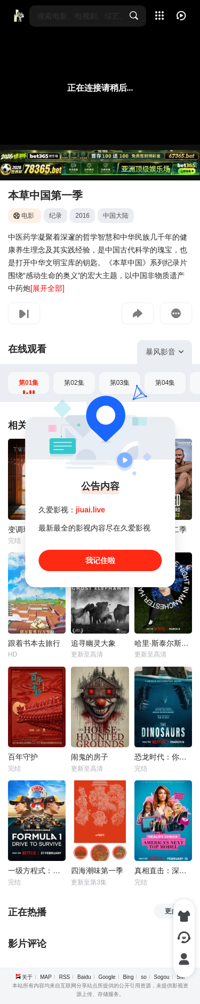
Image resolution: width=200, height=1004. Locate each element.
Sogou (162, 977)
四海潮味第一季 (97, 870)
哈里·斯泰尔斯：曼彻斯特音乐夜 (163, 643)
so (144, 977)
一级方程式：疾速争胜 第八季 (37, 870)
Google (106, 977)
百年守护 (23, 757)
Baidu (84, 977)
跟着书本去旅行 (34, 643)
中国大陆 (116, 215)
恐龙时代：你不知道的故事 (163, 757)
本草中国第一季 (45, 195)
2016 (82, 215)
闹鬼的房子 (89, 757)
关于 (27, 977)
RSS (64, 977)
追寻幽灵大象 (93, 643)
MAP (46, 977)
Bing (128, 977)
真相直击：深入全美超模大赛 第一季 (163, 870)
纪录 (55, 215)
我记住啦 (100, 560)
